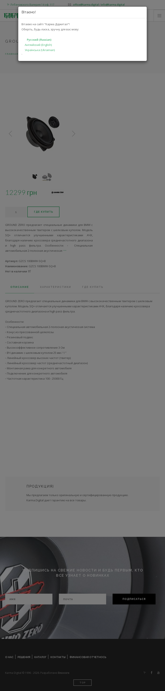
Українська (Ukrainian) (40, 50)
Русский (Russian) (39, 40)
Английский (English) (38, 45)
